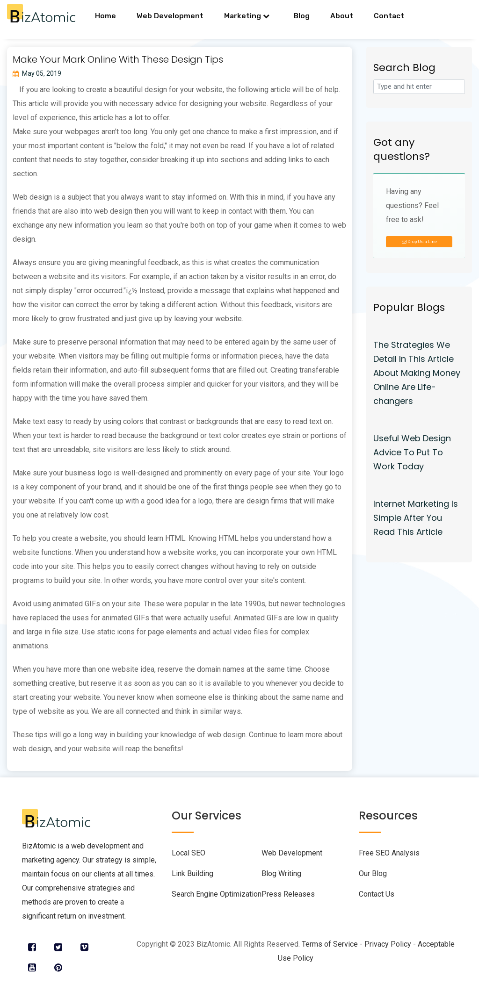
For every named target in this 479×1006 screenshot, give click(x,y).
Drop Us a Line (419, 241)
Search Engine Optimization (216, 894)
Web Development (170, 16)
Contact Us (376, 894)
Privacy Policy (387, 944)
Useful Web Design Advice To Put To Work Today (412, 452)
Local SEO (188, 852)
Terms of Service (330, 944)
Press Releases (288, 894)
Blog (302, 16)
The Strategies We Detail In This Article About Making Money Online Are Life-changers (416, 373)
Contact (389, 16)
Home (105, 16)
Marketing (246, 16)
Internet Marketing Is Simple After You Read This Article (415, 518)
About (341, 16)
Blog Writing (281, 873)
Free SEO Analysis (389, 852)
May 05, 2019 (37, 73)
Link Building (192, 873)
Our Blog (373, 873)
